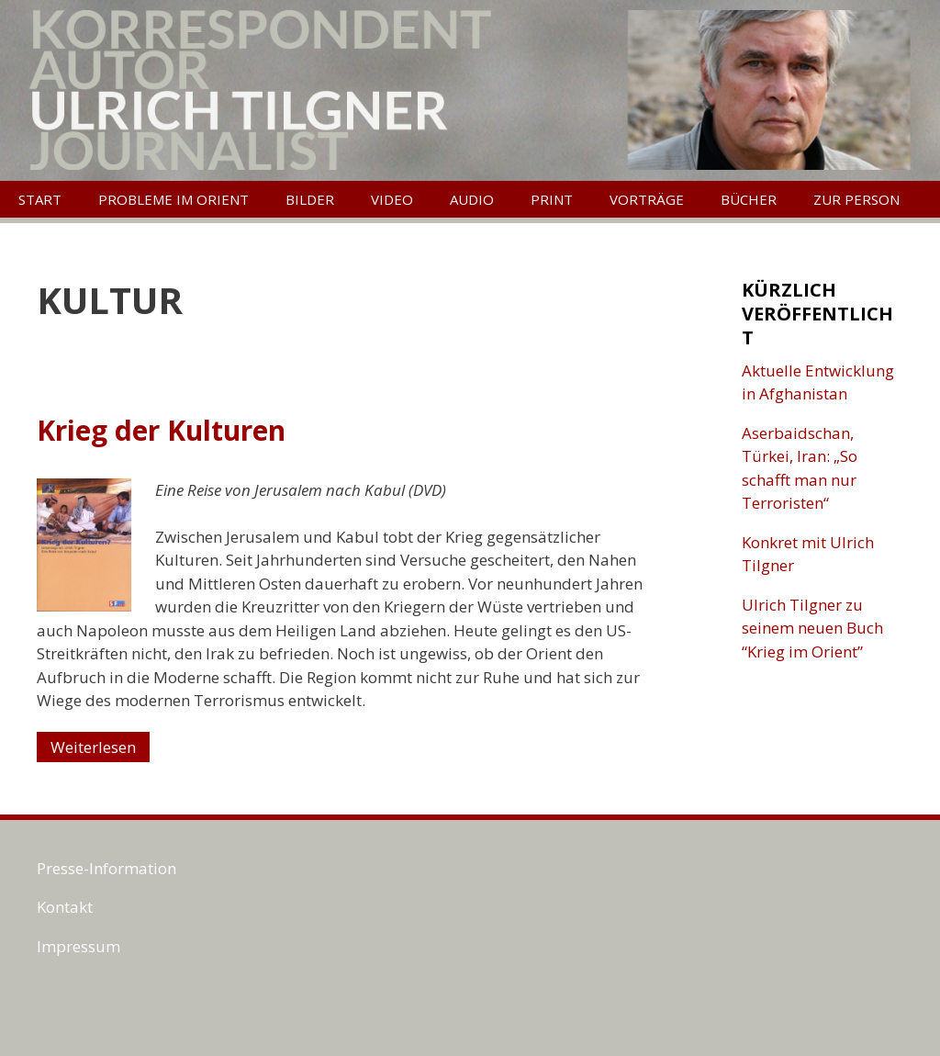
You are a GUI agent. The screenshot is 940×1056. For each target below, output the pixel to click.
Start (40, 199)
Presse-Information (106, 868)
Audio (472, 199)
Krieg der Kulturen (161, 430)
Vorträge (647, 199)
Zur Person (856, 199)
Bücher (749, 199)
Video (392, 199)
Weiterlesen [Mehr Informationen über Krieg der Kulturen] (93, 747)
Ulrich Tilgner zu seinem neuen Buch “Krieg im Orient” (812, 628)
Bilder (309, 199)
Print (552, 199)
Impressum (78, 946)
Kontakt (65, 906)
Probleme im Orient (173, 199)
